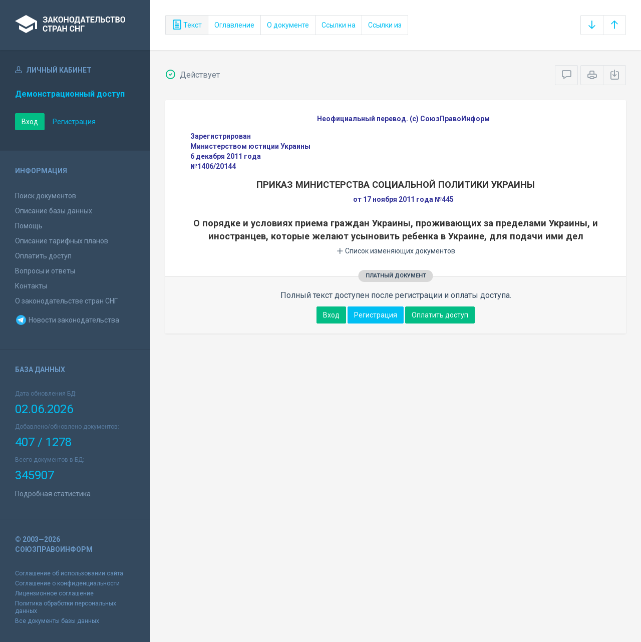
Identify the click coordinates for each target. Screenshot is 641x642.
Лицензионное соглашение (54, 593)
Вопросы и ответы (45, 271)
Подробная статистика (53, 494)
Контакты (31, 286)
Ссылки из (385, 25)
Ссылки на (339, 25)
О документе (288, 25)
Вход (30, 122)
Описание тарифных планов (61, 241)
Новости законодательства (67, 320)
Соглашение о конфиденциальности (67, 583)
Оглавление (234, 25)
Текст (187, 25)
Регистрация (74, 122)
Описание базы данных (53, 211)
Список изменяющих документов (396, 251)
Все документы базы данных (57, 620)
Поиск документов (45, 196)
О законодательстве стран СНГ (66, 301)
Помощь (29, 226)
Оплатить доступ (43, 256)
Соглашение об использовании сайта (69, 573)
